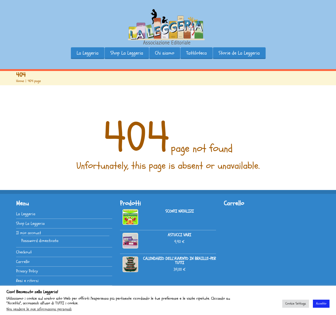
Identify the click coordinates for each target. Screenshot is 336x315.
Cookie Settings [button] (295, 303)
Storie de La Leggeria (239, 53)
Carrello (23, 262)
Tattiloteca (196, 53)
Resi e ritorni (27, 281)
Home (20, 80)
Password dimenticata (39, 241)
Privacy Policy (27, 271)
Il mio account (28, 233)
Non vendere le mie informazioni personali (38, 309)
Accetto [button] (321, 303)
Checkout (24, 252)
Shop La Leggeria (126, 53)
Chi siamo (164, 53)
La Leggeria (87, 53)
